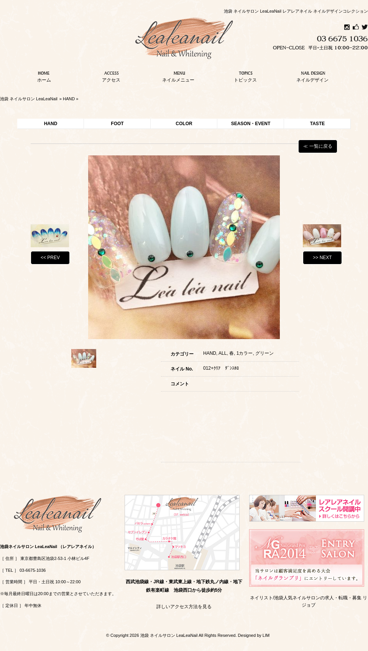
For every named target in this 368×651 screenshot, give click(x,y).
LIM (266, 635)
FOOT (117, 123)
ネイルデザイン (312, 76)
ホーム (44, 76)
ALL (223, 353)
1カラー (245, 353)
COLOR (184, 123)
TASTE (317, 123)
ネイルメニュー (178, 76)
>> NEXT (322, 257)
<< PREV (50, 257)
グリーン (264, 353)
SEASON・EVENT (251, 123)
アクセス (111, 76)
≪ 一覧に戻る (317, 146)
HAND (69, 98)
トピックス (245, 76)
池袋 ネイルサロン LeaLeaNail (29, 98)
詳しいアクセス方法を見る (184, 606)
